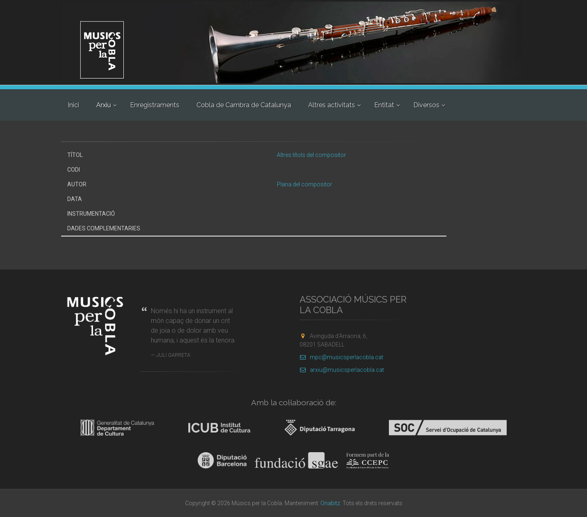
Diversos (426, 105)
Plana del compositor (304, 184)
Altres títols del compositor (311, 155)
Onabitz (330, 503)
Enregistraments (154, 105)
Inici (73, 105)
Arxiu (103, 105)
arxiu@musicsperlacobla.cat (342, 370)
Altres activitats (331, 105)
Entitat (384, 105)
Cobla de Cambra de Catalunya (243, 105)
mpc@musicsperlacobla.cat (341, 357)
